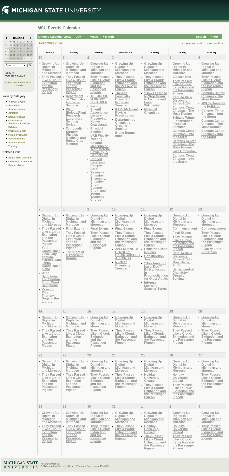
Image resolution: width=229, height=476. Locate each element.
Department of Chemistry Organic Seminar (125, 124)
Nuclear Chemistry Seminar (122, 265)
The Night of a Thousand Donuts (75, 255)
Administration (16, 109)
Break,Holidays (16, 117)
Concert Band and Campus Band (97, 163)
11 (24, 48)
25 (24, 55)
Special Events (16, 138)
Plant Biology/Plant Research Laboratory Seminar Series (76, 116)
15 (14, 51)
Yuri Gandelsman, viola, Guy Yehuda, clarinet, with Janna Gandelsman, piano (51, 258)
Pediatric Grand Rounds (155, 250)
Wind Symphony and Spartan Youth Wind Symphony (51, 279)
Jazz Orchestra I (185, 151)
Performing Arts (17, 131)
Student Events (16, 142)
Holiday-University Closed (151, 377)
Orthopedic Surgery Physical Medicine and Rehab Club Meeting (76, 136)
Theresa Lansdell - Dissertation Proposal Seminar (124, 99)
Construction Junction (154, 257)
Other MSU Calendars (20, 161)
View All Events (17, 101)
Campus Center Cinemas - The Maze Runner (184, 110)
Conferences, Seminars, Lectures (19, 122)
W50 (7, 48)
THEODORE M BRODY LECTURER (99, 99)
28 (11, 58)
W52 (7, 55)
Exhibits (12, 127)
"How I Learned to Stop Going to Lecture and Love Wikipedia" (155, 99)
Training (12, 146)
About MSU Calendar (20, 157)
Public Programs (17, 135)
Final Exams (75, 228)
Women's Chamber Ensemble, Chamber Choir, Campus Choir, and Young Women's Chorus (98, 186)
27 (31, 55)
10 (21, 48)
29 (14, 58)
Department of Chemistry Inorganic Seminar (75, 100)
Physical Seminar (96, 130)
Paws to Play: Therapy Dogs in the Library (50, 295)
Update (19, 85)
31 (21, 58)
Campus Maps (16, 165)
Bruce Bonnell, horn (126, 134)
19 (28, 51)
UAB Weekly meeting (99, 137)
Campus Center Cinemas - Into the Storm (184, 134)
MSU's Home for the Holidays (213, 104)
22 (14, 55)
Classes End (182, 76)
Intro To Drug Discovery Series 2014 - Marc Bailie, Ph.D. (182, 259)
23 (17, 55)
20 (31, 51)
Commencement (185, 228)
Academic (13, 105)
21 (11, 55)
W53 (7, 58)
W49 (7, 45)
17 (21, 51)
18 (24, 51)
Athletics (13, 113)
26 (28, 55)
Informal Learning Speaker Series (155, 285)
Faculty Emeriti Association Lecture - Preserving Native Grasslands (99, 115)
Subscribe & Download (18, 82)
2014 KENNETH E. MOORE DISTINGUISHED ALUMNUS (127, 253)
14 (11, 51)
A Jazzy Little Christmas (211, 250)
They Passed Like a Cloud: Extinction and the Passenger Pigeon (51, 84)
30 (11, 45)
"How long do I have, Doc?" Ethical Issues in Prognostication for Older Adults (156, 270)
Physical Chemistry (152, 110)
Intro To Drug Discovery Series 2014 (182, 100)
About (44, 464)
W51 (7, 51)
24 (21, 55)
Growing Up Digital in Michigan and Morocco (51, 68)
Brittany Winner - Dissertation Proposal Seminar (184, 122)
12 (28, 48)
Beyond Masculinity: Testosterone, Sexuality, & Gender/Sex (100, 149)
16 (17, 51)
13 (31, 48)
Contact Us (53, 464)
